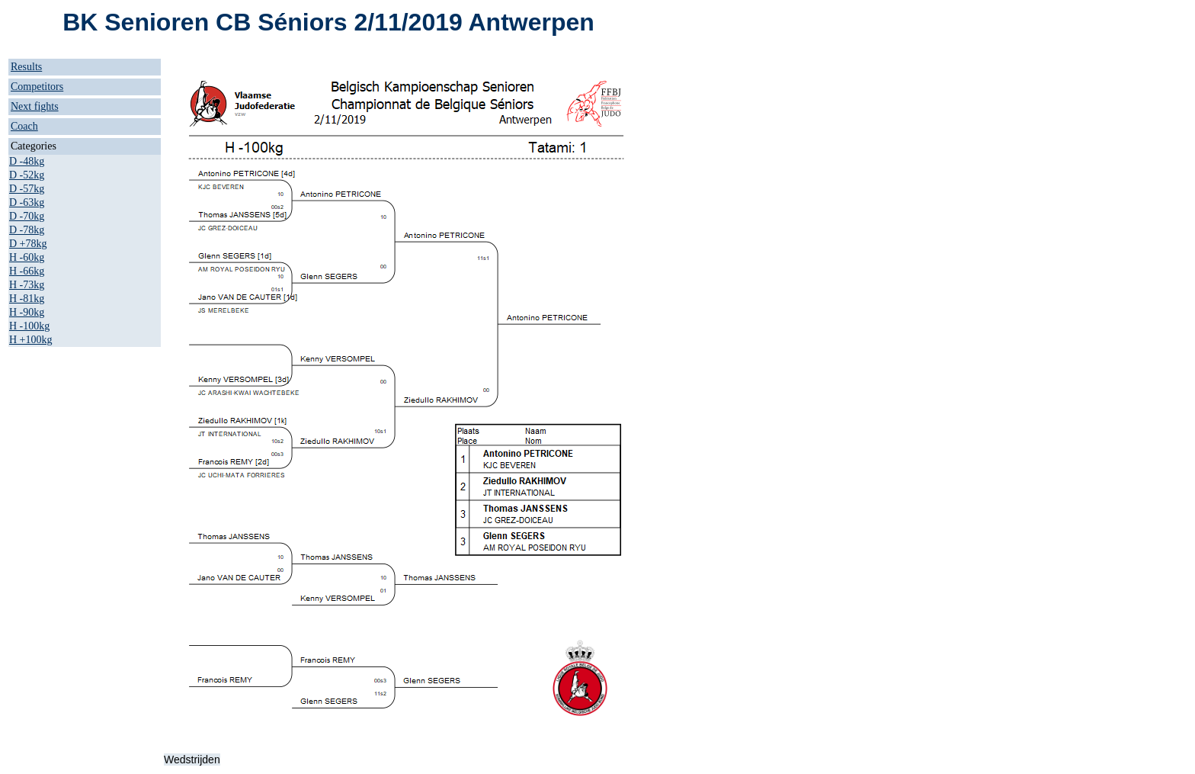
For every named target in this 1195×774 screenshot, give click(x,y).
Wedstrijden (192, 759)
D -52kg (26, 175)
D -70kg (26, 216)
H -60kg (26, 257)
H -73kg (26, 285)
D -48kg (26, 161)
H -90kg (26, 312)
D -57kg (26, 188)
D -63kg (26, 202)
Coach (24, 126)
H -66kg (26, 271)
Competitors (37, 86)
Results (26, 66)
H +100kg (31, 339)
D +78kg (28, 243)
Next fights (35, 106)
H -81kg (26, 298)
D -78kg (26, 230)
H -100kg (29, 326)
